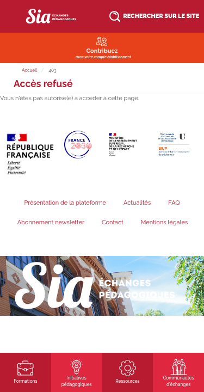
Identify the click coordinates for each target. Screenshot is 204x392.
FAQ (174, 202)
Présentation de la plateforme (65, 202)
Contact (112, 222)
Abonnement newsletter (50, 222)
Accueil (29, 70)
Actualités (137, 202)
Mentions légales (164, 222)
